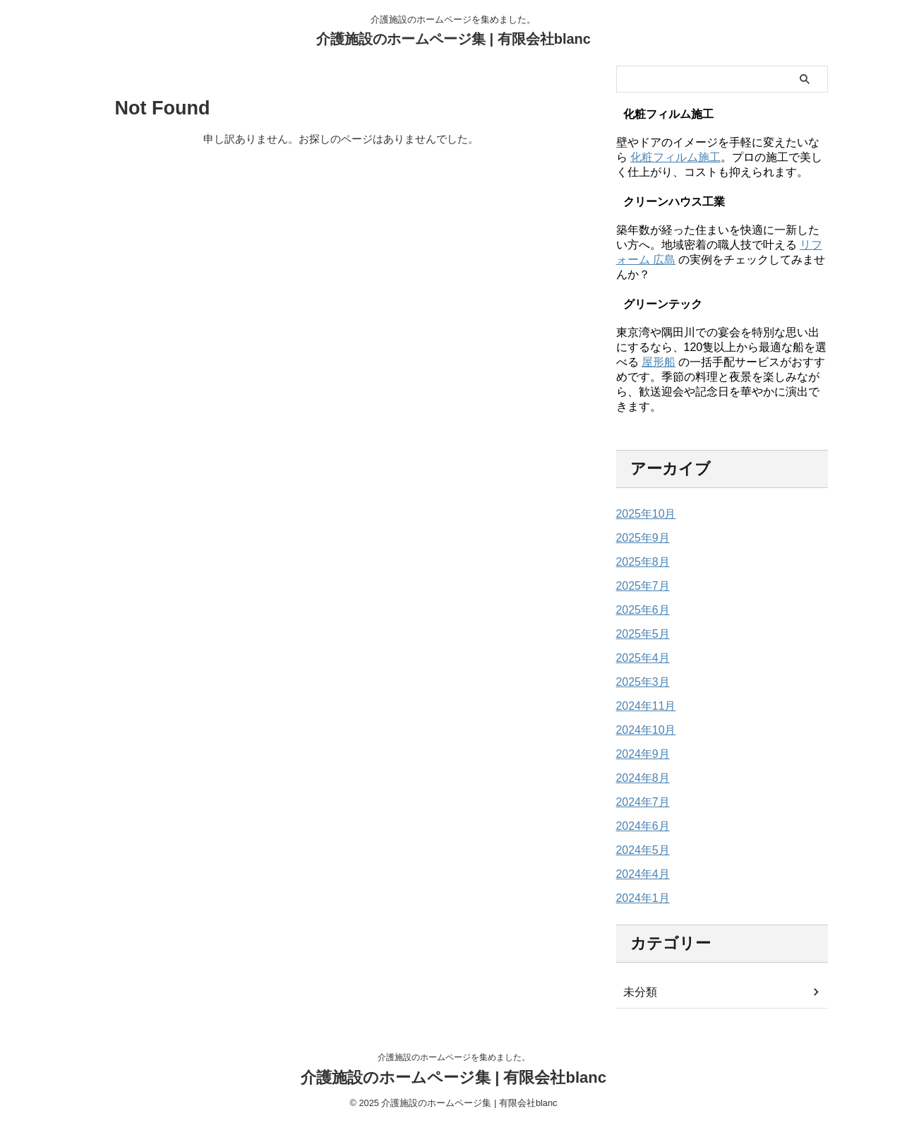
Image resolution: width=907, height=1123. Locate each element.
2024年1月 (639, 898)
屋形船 (658, 362)
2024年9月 (639, 754)
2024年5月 (639, 850)
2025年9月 (639, 538)
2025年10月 (642, 514)
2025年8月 (639, 562)
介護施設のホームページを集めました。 (454, 1057)
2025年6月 (639, 610)
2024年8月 (639, 778)
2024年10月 (642, 730)
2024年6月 (639, 826)
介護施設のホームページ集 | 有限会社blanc (453, 39)
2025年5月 (639, 634)
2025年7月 (639, 586)
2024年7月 (639, 802)
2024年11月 (642, 706)
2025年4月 (639, 658)
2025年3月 (639, 682)
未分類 (638, 992)
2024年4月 (639, 874)
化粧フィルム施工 (675, 157)
